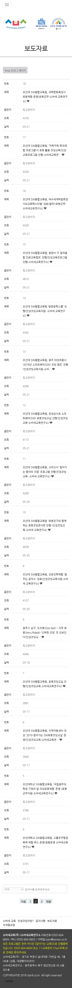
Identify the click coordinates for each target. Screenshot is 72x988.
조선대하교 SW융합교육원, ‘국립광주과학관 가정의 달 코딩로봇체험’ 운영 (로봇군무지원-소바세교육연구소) (45, 789)
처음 (23, 901)
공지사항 (40, 920)
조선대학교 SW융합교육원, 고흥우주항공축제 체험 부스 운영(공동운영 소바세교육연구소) (45, 842)
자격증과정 (9, 924)
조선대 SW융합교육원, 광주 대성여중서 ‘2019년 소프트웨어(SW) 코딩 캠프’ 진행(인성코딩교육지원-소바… (45, 365)
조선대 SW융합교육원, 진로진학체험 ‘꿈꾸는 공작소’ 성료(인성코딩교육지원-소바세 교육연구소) (45, 579)
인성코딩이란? (26, 920)
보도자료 (52, 920)
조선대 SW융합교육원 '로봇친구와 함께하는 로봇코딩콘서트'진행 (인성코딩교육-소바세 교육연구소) (44, 525)
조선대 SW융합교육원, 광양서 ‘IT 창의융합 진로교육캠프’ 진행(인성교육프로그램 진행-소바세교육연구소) (45, 257)
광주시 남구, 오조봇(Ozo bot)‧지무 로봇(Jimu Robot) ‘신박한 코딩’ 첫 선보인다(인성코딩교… (45, 632)
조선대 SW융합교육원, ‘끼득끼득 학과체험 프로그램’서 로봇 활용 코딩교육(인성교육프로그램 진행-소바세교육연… (45, 150)
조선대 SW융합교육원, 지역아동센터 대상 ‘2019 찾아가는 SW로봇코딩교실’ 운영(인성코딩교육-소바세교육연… (44, 735)
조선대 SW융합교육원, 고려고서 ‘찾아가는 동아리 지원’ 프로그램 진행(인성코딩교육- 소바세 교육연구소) (45, 472)
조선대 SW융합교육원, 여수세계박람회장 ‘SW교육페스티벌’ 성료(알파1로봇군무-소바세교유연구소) (45, 204)
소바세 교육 (9, 920)
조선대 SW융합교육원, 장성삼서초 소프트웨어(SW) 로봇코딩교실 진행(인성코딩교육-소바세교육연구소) (45, 418)
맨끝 (48, 901)
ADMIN (9, 981)
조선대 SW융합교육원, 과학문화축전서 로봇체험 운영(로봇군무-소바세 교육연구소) (45, 97)
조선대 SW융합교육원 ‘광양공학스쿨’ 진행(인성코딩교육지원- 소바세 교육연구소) (45, 311)
